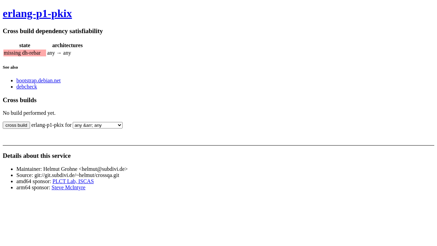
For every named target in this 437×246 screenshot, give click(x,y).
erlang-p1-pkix (37, 13)
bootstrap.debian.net (38, 80)
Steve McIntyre (68, 187)
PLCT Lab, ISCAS (73, 181)
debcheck (26, 87)
